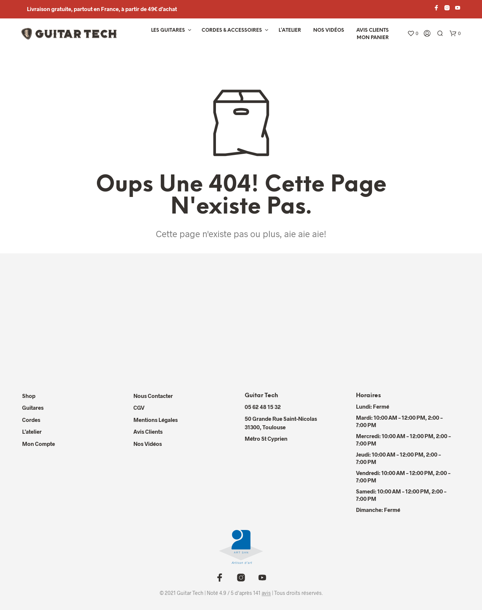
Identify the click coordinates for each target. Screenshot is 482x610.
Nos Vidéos (147, 443)
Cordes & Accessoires (232, 30)
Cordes (31, 419)
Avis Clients (372, 30)
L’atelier (290, 30)
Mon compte (38, 443)
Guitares (32, 407)
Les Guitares (168, 30)
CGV (138, 407)
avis (266, 593)
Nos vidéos (328, 30)
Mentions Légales (155, 419)
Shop (28, 395)
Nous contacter (153, 395)
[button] (412, 33)
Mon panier (373, 37)
